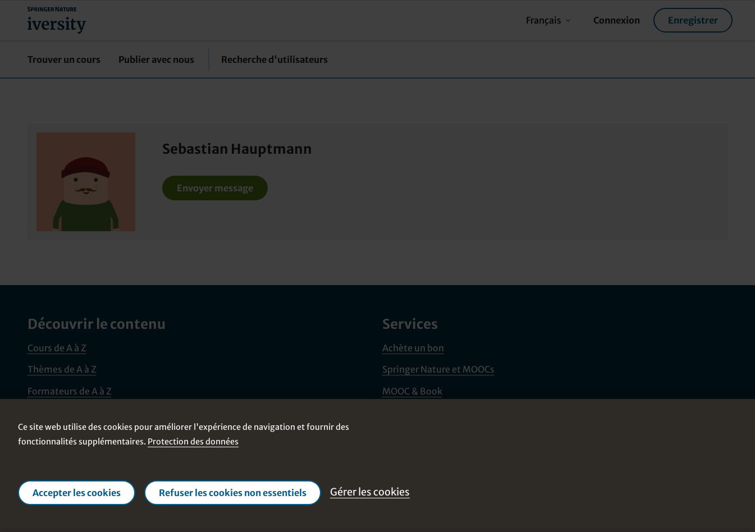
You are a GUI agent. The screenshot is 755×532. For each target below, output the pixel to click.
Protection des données (193, 442)
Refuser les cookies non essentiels (232, 492)
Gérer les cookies (370, 491)
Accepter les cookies (77, 492)
